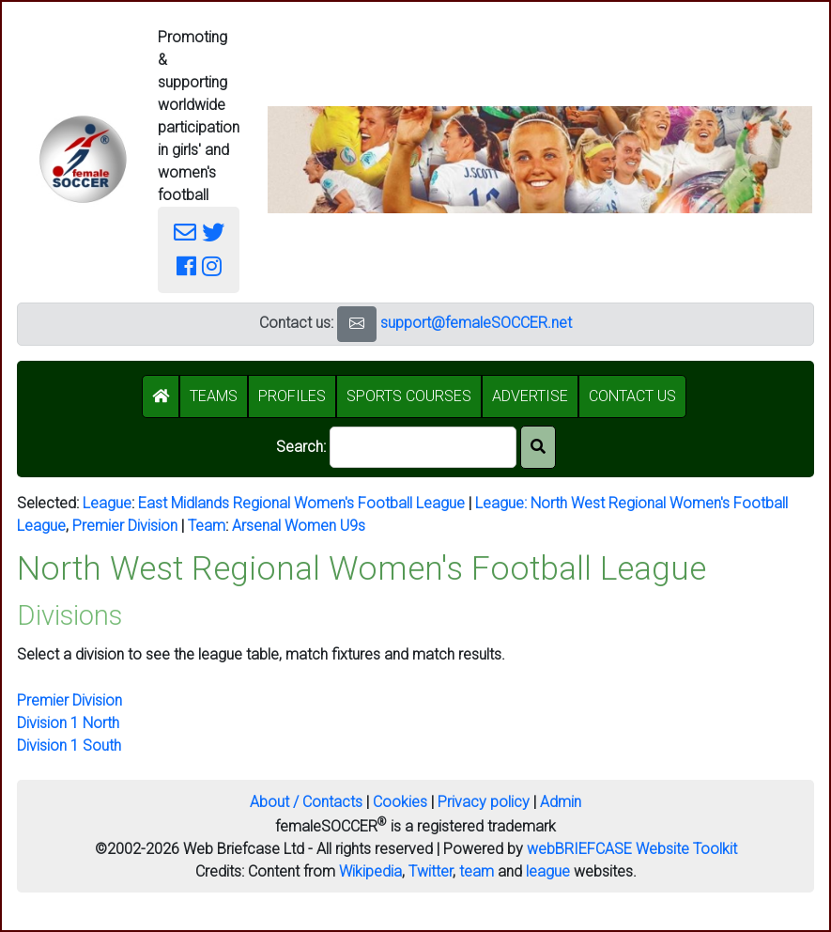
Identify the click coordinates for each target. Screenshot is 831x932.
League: (503, 503)
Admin (560, 802)
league (548, 871)
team (476, 871)
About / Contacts (306, 802)
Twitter (430, 871)
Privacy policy (484, 802)
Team (206, 526)
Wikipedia (370, 871)
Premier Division (124, 526)
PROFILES (292, 396)
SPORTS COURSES (408, 396)
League (107, 503)
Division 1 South (69, 745)
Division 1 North (68, 723)
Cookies (400, 802)
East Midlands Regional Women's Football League (301, 503)
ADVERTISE (530, 396)
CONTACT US (632, 396)
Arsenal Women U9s (298, 526)
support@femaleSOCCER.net (476, 323)
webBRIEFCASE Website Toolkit (632, 849)
